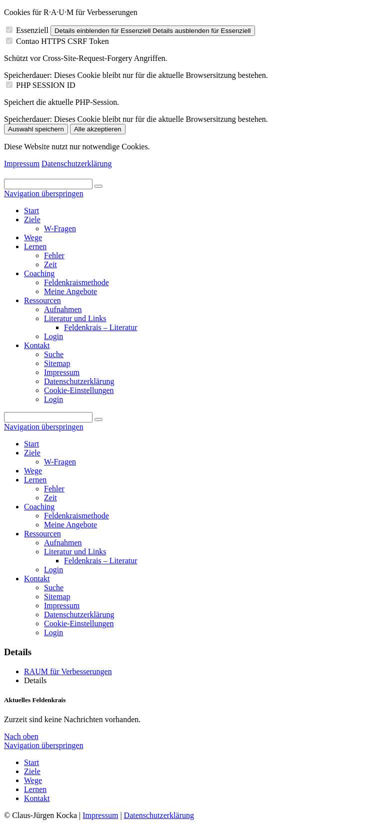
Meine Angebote (70, 524)
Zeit (50, 497)
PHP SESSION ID (46, 85)
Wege (33, 470)
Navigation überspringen (44, 193)
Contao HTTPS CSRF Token (62, 41)
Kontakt (37, 578)
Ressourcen (42, 533)
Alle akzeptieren (98, 129)
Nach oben (21, 736)
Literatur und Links (75, 551)
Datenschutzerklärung (77, 163)
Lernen (35, 479)
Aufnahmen (63, 542)
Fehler (54, 488)
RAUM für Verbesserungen (68, 671)
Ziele (32, 452)
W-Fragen (60, 461)
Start (31, 443)
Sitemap (57, 596)
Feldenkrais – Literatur (101, 560)
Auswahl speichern (36, 129)
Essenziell (32, 30)
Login (53, 569)
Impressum (22, 163)
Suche (54, 587)
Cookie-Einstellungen (79, 623)
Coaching (39, 506)
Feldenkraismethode (76, 515)
